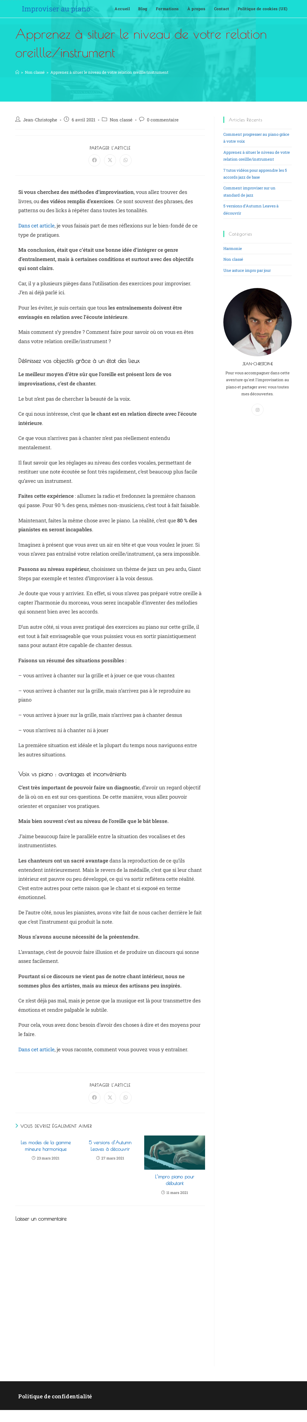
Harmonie (232, 248)
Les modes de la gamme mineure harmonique (46, 1146)
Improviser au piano (56, 8)
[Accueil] (17, 72)
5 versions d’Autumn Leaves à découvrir (110, 1146)
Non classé (121, 120)
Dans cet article (36, 225)
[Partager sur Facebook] (94, 160)
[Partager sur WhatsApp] (126, 160)
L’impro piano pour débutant (174, 1180)
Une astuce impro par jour (247, 270)
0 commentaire (163, 120)
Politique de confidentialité (55, 1396)
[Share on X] (110, 160)
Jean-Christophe (40, 120)
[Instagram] (258, 410)
